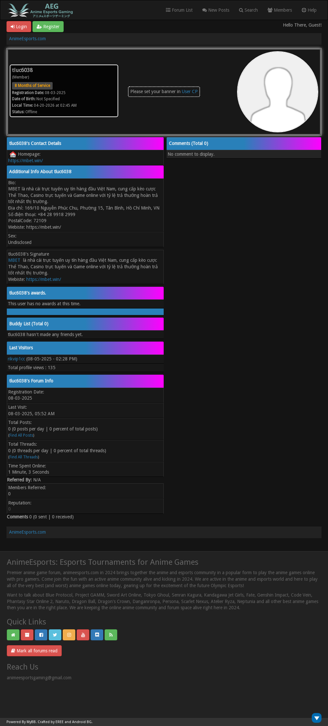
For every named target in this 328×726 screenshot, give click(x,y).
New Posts (215, 10)
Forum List (179, 10)
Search (248, 10)
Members (280, 10)
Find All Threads (23, 457)
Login (19, 26)
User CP (190, 91)
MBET (14, 260)
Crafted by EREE (51, 722)
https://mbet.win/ (25, 160)
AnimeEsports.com (27, 38)
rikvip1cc (16, 358)
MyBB (31, 722)
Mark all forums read (34, 650)
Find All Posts (21, 435)
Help (309, 10)
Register (48, 26)
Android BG (82, 722)
